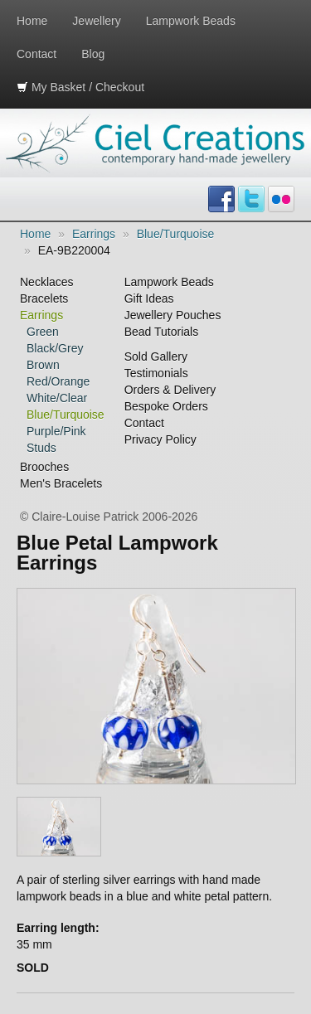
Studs (41, 447)
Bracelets (44, 298)
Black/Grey (55, 348)
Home (32, 20)
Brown (43, 364)
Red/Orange (58, 381)
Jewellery (96, 20)
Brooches (44, 466)
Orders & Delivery (170, 389)
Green (43, 331)
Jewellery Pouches (172, 315)
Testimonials (156, 373)
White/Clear (57, 398)
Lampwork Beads (191, 20)
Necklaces (47, 282)
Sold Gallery (155, 356)
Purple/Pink (56, 431)
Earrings (93, 233)
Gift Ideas (149, 298)
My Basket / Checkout (80, 87)
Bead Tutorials (161, 331)
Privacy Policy (160, 439)
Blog (92, 54)
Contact (36, 54)
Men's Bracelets (61, 483)
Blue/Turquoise (176, 233)
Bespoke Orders (166, 406)
